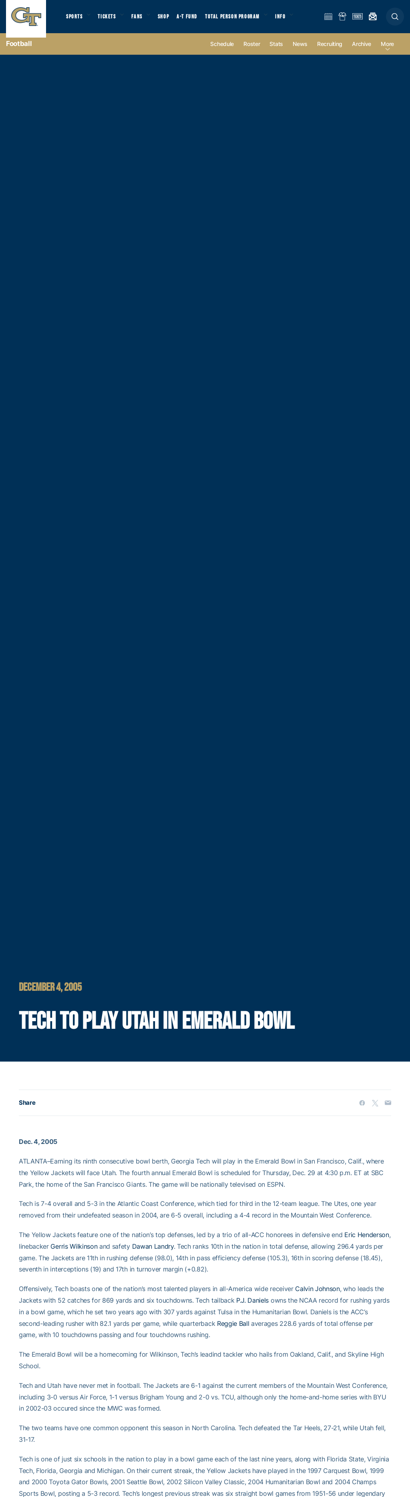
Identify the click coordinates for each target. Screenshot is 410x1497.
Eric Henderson (366, 1243)
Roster (251, 52)
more (387, 52)
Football (19, 52)
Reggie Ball (233, 1332)
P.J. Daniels (252, 1309)
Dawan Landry (153, 1255)
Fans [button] (143, 20)
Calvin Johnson (317, 1297)
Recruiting (329, 52)
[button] (395, 21)
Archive (361, 52)
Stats (276, 52)
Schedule (222, 52)
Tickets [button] (110, 20)
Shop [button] (172, 20)
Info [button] (293, 20)
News (300, 52)
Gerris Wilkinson (73, 1255)
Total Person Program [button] (242, 20)
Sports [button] (75, 20)
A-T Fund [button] (196, 20)
